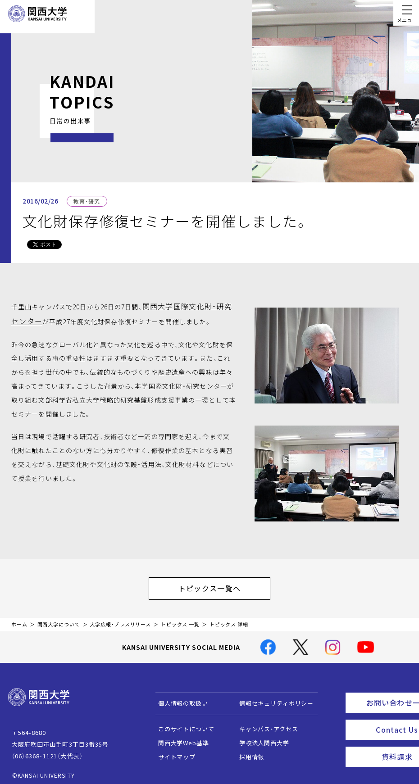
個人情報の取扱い (179, 698)
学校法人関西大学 (260, 738)
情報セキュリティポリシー (272, 698)
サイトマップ (172, 752)
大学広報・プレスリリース (120, 620)
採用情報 (247, 752)
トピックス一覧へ (218, 585)
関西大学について (58, 620)
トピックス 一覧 (180, 620)
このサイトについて (182, 724)
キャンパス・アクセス (264, 724)
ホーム (19, 620)
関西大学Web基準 (179, 738)
